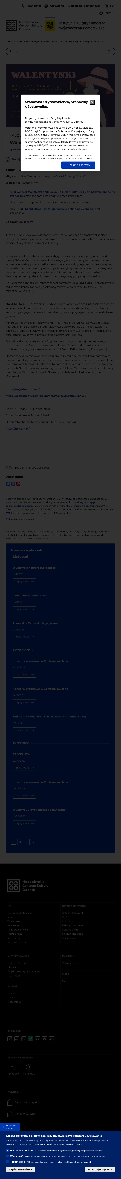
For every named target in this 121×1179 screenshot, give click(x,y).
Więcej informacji (74, 1144)
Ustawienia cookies (11, 1127)
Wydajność (16, 1156)
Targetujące (17, 1161)
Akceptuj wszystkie (99, 1169)
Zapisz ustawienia (20, 1169)
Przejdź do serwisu (78, 164)
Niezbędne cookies (21, 1150)
